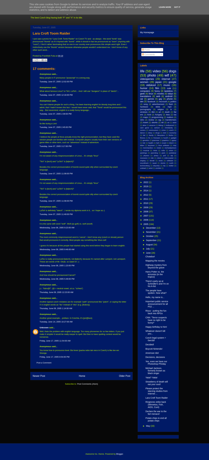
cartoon (157, 128)
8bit (153, 112)
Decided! (149, 344)
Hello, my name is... (154, 297)
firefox (171, 135)
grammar (155, 140)
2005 (146, 224)
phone (170, 99)
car (141, 99)
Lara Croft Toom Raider (51, 33)
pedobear (172, 153)
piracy (156, 155)
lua (175, 115)
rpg (159, 120)
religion (161, 109)
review (151, 120)
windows (143, 112)
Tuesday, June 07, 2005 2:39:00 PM (56, 114)
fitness (142, 138)
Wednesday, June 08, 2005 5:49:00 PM (57, 279)
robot (159, 158)
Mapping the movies (155, 260)
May (148, 426)
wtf (167, 75)
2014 (146, 190)
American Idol (152, 353)
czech (171, 130)
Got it (177, 7)
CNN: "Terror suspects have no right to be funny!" (156, 320)
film (157, 88)
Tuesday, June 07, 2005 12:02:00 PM (56, 81)
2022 (146, 182)
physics (146, 155)
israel (164, 143)
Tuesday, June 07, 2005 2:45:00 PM (56, 127)
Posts (146, 50)
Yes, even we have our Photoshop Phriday (156, 362)
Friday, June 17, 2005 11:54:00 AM (55, 341)
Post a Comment (44, 363)
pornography (145, 109)
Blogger (119, 454)
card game (144, 128)
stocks (163, 163)
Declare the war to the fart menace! (155, 412)
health (150, 143)
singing (142, 161)
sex (141, 101)
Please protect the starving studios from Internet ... (156, 391)
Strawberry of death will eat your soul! (156, 383)
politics (173, 102)
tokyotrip (156, 166)
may (174, 145)
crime (163, 130)
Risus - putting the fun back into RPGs (155, 312)
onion (171, 150)
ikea (168, 115)
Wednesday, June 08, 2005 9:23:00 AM (57, 227)
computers (145, 91)
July (148, 249)
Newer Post (39, 376)
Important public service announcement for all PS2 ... (156, 304)
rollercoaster (169, 158)
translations (145, 96)
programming (157, 117)
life (142, 71)
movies (160, 93)
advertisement (158, 104)
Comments (148, 54)
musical (146, 150)
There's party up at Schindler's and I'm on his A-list (157, 284)
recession (143, 158)
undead (143, 168)
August (149, 244)
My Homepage (147, 32)
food (149, 115)
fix (149, 138)
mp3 (169, 107)
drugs (157, 133)
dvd (164, 133)
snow (161, 161)
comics (142, 130)
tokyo (170, 93)
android (168, 96)
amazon (152, 125)
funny (157, 91)
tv (171, 109)
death (167, 112)
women (144, 82)
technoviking (145, 166)
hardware (144, 107)
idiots (158, 107)
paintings (143, 153)
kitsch (171, 143)
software (170, 161)
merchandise (148, 148)
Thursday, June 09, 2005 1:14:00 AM (56, 308)
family (151, 135)
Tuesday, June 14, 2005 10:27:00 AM (56, 322)
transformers (170, 120)
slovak (152, 161)
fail (144, 135)
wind (150, 168)
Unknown (44, 327)
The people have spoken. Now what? (155, 291)
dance (142, 133)
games (151, 99)
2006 (146, 220)
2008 (146, 211)
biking (161, 125)
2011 (146, 199)
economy (172, 133)
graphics (165, 140)
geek (142, 93)
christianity (169, 128)
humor (143, 88)
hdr (144, 143)
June (148, 253)
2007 (146, 215)
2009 (146, 207)
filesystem (161, 135)
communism (153, 130)
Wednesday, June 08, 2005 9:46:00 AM (57, 249)
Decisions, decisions (155, 357)
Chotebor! (150, 256)
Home (82, 376)
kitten (142, 145)
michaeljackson (170, 148)
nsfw (163, 150)
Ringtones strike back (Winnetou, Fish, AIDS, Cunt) (155, 404)
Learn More (165, 7)
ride (152, 158)
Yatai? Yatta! (151, 377)
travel (145, 122)
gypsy (174, 140)
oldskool (151, 85)
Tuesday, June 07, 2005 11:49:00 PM (56, 214)
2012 (146, 195)
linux (151, 93)
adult (174, 122)
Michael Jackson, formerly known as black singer (155, 371)
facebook (151, 102)
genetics (146, 140)
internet (166, 79)
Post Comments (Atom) (87, 384)
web (158, 96)
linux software (164, 145)
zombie (158, 168)
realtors (170, 117)
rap (171, 155)
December (151, 228)
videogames (147, 79)
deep (150, 133)
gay (160, 99)
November (151, 232)
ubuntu (155, 122)
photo (151, 75)
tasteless (168, 91)
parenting (154, 153)
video (157, 71)
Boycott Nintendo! (154, 349)
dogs (172, 71)
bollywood (170, 125)
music (166, 85)
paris (163, 153)
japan (158, 82)
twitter (171, 166)
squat (154, 163)
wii (162, 122)
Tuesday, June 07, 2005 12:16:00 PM (56, 95)
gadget (173, 138)
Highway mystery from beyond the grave (156, 266)
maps (145, 117)
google (172, 82)
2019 (146, 186)
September (151, 240)
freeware (156, 138)
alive (144, 125)
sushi (171, 163)
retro (142, 120)
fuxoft (166, 138)
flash (171, 104)
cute (169, 88)
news (155, 150)
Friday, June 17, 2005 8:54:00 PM (55, 357)
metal (159, 148)
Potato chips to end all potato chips (156, 419)
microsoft (163, 102)
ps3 (164, 155)
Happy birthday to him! (156, 327)
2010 (146, 203)
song (145, 104)
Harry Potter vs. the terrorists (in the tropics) (154, 274)
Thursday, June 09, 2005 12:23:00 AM (56, 292)
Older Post (124, 376)
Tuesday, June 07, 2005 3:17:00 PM (56, 146)
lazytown (151, 145)
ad (168, 122)
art (160, 112)
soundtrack (144, 163)
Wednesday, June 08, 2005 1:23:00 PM (57, 265)
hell (157, 143)
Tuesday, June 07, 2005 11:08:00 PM (56, 173)
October (150, 236)
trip (164, 166)
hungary (158, 115)
